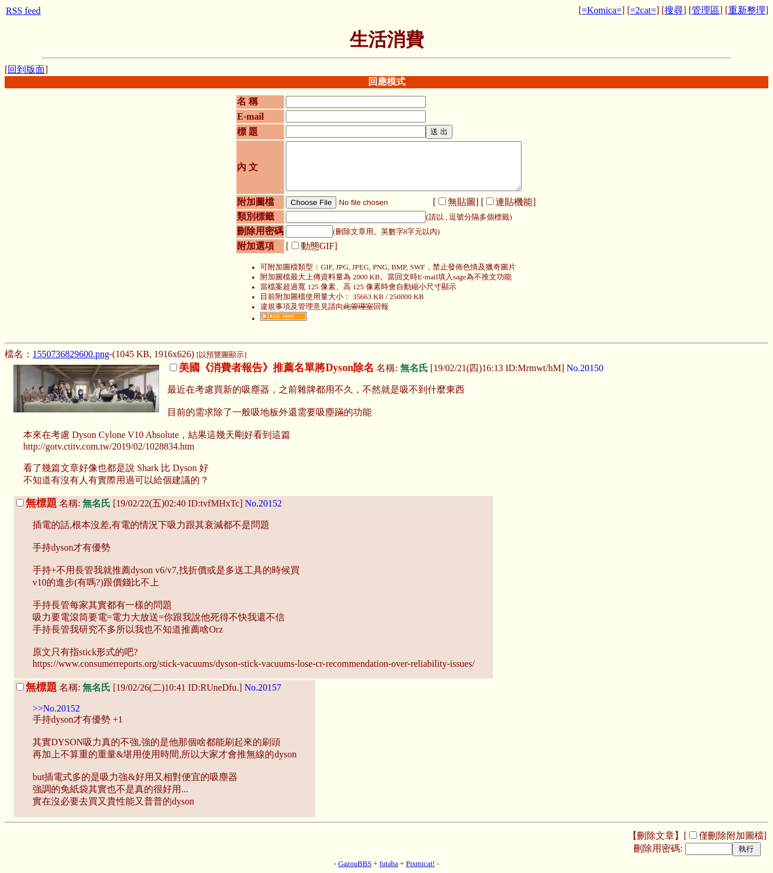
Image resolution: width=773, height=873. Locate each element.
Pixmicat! (420, 864)
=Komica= (602, 10)
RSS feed (23, 11)
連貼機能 (514, 202)
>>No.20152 (56, 708)
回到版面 (26, 69)
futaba (388, 864)
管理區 (706, 10)
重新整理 (746, 10)
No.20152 (263, 503)
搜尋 (673, 10)
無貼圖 (462, 202)
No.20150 (585, 368)
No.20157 (263, 687)
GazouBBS (355, 864)
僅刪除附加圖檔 (731, 835)
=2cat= (643, 10)
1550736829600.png (71, 354)
